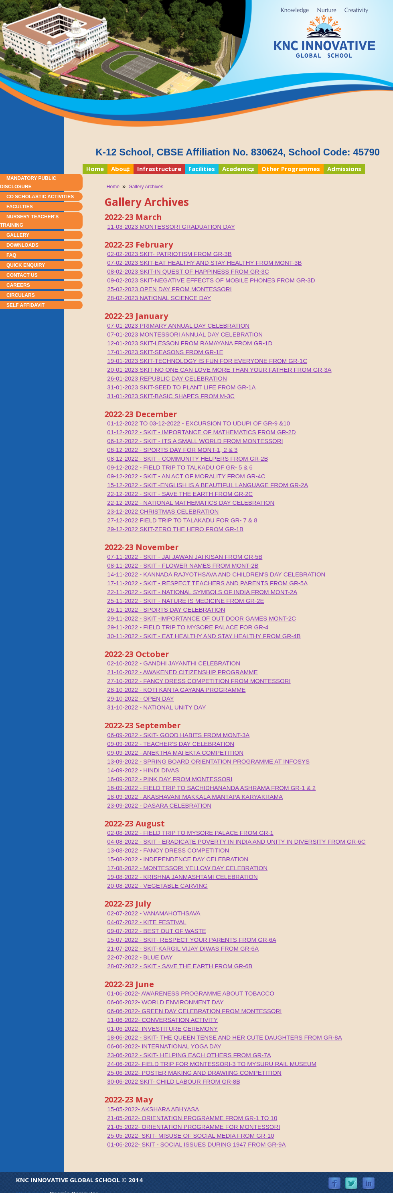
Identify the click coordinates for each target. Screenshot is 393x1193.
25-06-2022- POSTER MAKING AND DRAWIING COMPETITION (194, 1072)
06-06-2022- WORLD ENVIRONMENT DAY (165, 1002)
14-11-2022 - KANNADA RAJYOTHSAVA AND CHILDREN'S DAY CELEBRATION (216, 574)
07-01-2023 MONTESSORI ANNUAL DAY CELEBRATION (185, 334)
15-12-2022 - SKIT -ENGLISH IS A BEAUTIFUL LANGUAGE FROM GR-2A (207, 485)
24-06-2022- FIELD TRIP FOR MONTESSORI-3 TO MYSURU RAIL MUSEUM (211, 1063)
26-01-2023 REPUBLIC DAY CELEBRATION (167, 378)
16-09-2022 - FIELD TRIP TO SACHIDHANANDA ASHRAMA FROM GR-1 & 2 (211, 787)
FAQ (11, 255)
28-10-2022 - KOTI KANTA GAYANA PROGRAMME (176, 689)
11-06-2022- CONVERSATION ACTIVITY (162, 1019)
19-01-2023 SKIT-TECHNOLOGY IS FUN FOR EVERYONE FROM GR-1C (207, 360)
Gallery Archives (146, 186)
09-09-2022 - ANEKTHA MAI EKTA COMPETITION (175, 752)
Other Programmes (290, 169)
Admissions (344, 169)
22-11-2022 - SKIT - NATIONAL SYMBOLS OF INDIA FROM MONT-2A (202, 591)
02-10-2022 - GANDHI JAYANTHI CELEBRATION (173, 663)
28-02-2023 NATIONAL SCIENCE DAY (159, 297)
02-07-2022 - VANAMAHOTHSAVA (154, 913)
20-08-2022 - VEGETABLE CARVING (157, 885)
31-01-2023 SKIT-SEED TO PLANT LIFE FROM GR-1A (181, 387)
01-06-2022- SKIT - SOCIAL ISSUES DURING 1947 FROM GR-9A (196, 1144)
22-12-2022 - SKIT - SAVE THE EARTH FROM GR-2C (180, 493)
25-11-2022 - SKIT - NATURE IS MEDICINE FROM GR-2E (185, 600)
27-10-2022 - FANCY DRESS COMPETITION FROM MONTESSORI (198, 680)
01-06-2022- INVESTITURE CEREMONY (162, 1028)
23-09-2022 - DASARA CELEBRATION (159, 805)
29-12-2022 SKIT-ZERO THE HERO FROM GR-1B (175, 529)
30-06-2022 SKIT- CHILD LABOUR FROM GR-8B (173, 1081)
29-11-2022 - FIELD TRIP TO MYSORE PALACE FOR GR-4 (187, 627)
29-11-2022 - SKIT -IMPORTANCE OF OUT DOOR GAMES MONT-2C (201, 618)
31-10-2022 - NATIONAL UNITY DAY (156, 707)
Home (95, 169)
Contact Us (22, 275)
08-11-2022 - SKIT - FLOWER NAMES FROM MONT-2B (182, 565)
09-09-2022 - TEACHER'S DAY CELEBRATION (170, 743)
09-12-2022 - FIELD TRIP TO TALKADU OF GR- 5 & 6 (180, 467)
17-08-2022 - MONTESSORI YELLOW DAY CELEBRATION (187, 868)
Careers (18, 285)
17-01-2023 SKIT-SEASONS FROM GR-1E (165, 352)
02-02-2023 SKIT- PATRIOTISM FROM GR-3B (169, 253)
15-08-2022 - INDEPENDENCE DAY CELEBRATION (177, 859)
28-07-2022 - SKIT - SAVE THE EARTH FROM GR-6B (179, 966)
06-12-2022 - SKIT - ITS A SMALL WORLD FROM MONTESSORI (195, 440)
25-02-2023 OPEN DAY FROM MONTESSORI (169, 289)
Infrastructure (159, 169)
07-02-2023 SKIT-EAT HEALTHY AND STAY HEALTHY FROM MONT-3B (204, 262)
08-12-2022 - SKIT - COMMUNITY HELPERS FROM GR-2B (187, 458)
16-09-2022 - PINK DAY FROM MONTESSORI (169, 779)
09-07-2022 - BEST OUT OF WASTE (156, 930)
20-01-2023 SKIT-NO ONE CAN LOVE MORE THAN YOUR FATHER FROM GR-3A (219, 369)
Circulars (20, 295)
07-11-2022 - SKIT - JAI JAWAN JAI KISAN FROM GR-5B (184, 556)
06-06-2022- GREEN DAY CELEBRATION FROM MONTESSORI (194, 1011)
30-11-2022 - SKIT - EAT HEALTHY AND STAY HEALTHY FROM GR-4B (203, 636)
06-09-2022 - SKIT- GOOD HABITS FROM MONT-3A (178, 735)
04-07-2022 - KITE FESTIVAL (146, 922)
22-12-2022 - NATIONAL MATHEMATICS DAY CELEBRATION (190, 502)
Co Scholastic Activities (40, 197)
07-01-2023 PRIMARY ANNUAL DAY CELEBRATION (178, 325)
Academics (236, 169)
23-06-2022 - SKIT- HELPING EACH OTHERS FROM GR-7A (189, 1055)
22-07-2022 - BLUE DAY (139, 957)
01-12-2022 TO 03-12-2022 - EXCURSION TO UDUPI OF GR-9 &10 (198, 423)
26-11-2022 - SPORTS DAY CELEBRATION (166, 609)
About (118, 169)
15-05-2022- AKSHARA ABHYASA (153, 1109)
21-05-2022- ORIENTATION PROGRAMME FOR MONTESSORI (193, 1126)
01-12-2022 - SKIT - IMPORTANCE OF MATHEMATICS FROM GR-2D (201, 432)
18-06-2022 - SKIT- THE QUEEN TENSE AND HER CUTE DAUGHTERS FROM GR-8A (224, 1037)
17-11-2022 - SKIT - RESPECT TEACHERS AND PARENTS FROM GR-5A (207, 583)
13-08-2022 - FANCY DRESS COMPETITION (168, 850)
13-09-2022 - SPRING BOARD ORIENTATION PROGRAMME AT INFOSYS (208, 761)
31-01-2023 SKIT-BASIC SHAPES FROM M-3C (171, 396)
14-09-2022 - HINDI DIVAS (143, 770)
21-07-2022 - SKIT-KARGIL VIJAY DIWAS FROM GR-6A (183, 948)
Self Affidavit (25, 305)
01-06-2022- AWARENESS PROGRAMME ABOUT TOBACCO (190, 993)
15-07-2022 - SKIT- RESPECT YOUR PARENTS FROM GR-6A (191, 939)
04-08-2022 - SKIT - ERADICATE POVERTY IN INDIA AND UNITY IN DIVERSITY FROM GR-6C (236, 841)
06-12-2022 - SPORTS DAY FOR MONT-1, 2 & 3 (172, 449)
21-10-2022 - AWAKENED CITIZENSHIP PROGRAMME (182, 672)
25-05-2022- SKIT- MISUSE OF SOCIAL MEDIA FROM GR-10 (190, 1135)
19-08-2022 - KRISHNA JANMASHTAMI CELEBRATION (182, 876)
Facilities (201, 169)
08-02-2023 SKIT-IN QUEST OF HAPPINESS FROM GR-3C (188, 271)
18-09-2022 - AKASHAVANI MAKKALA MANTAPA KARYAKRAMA (195, 796)
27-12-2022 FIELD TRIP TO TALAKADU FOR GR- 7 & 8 (182, 520)
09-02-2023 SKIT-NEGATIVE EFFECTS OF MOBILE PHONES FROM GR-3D (211, 280)
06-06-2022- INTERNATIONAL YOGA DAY (164, 1046)
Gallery (17, 235)
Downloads (22, 245)
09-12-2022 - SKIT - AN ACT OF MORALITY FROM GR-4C (186, 476)
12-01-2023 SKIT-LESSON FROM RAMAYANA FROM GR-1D (189, 343)
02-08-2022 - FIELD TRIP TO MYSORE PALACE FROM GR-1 (190, 832)
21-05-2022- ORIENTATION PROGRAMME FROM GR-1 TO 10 (192, 1117)
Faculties (19, 207)
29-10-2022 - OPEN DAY (140, 698)
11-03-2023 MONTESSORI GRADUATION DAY (171, 226)
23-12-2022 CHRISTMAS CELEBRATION (163, 511)
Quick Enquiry (25, 265)
